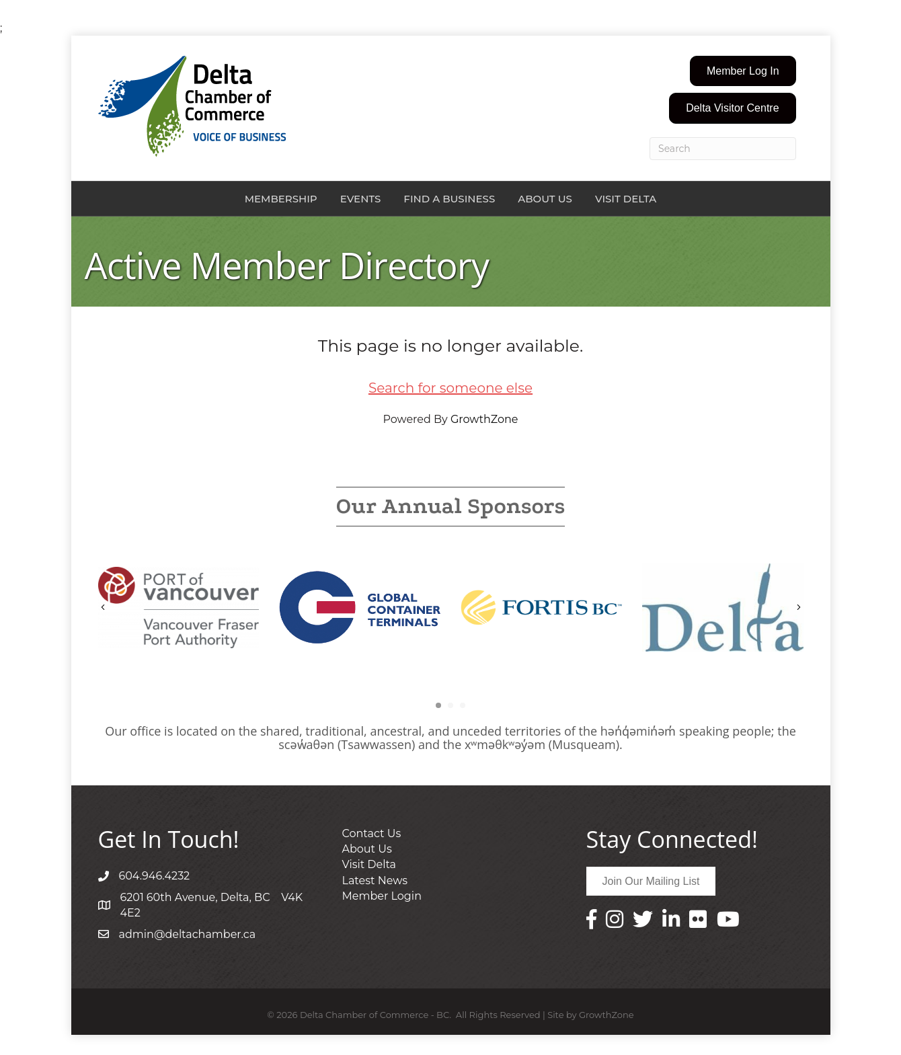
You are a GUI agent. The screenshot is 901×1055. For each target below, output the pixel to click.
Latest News (375, 880)
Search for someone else (450, 388)
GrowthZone (484, 419)
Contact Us (371, 833)
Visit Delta (625, 198)
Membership (281, 198)
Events (360, 198)
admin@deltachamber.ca (187, 934)
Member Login (382, 896)
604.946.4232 (154, 875)
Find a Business (449, 198)
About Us (545, 198)
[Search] (723, 148)
